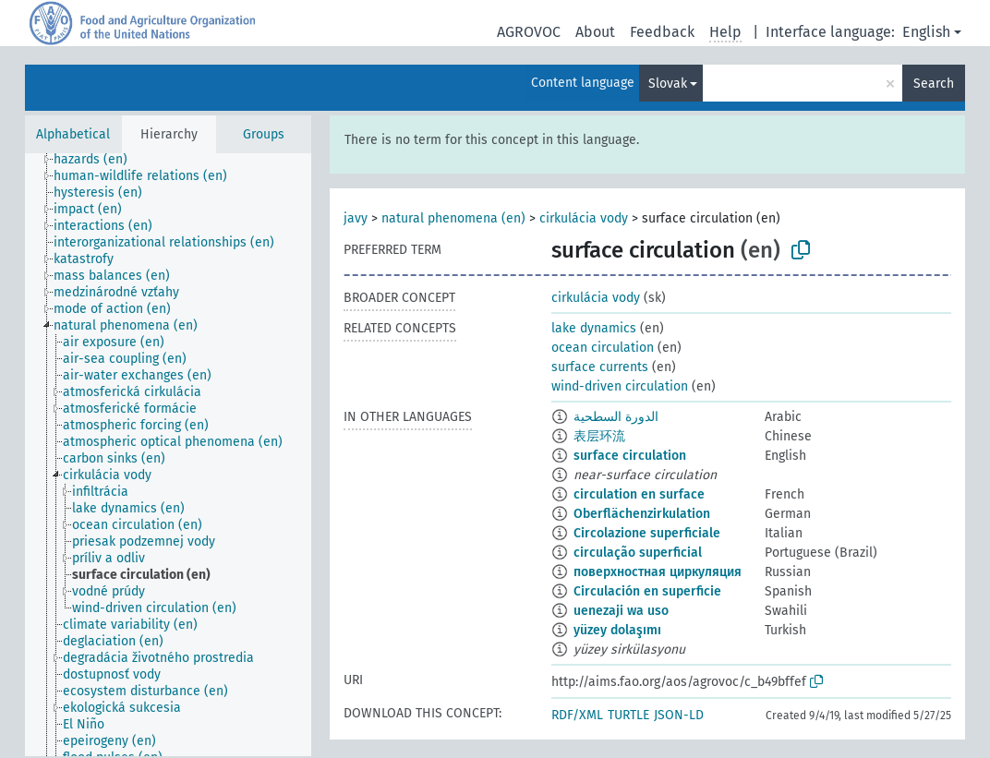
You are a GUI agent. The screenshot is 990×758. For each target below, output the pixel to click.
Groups (263, 134)
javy (356, 218)
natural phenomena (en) (453, 218)
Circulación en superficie (647, 591)
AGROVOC (529, 32)
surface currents (599, 367)
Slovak (667, 83)
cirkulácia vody (583, 218)
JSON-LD (679, 715)
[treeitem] (98, 159)
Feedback (662, 32)
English (926, 32)
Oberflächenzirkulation (641, 514)
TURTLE (628, 715)
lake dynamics (593, 328)
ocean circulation (602, 347)
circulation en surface (639, 494)
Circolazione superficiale (646, 533)
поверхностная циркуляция (657, 572)
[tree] (168, 454)
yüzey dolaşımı (617, 630)
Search (933, 83)
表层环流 (599, 436)
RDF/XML (577, 715)
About (595, 32)
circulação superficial (637, 552)
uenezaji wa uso (621, 611)
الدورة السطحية (615, 417)
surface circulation (629, 455)
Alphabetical (73, 134)
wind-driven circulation (619, 386)
